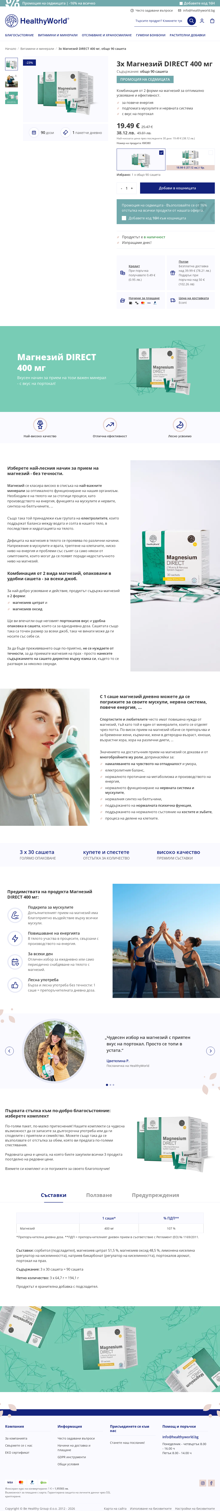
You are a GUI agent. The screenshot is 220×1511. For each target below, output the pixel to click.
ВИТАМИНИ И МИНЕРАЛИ (58, 35)
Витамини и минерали (37, 49)
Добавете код (199, 3)
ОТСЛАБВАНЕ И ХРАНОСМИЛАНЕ (107, 35)
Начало (10, 49)
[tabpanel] (110, 1245)
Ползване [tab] (99, 1195)
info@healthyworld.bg (196, 10)
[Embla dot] (107, 1085)
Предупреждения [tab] (155, 1195)
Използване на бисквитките (151, 1508)
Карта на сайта (115, 1508)
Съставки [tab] (53, 1195)
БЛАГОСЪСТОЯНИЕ (19, 35)
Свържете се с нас (18, 1445)
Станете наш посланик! (127, 1443)
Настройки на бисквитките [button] (195, 1508)
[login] (202, 20)
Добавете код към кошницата (157, 218)
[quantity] (126, 188)
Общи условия (68, 1464)
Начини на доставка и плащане (74, 1447)
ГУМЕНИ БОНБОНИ (150, 35)
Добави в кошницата (177, 188)
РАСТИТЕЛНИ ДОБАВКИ (187, 35)
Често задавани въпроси (151, 10)
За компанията (16, 1438)
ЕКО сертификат (17, 1452)
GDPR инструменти (72, 1457)
